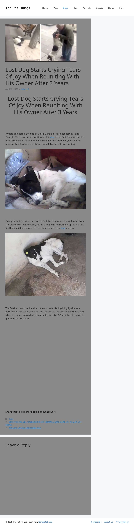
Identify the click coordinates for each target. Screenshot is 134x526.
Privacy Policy (122, 521)
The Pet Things (17, 8)
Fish (121, 7)
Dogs (65, 7)
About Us (108, 521)
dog (52, 137)
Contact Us (96, 521)
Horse (111, 7)
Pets (56, 7)
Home (45, 7)
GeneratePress (45, 521)
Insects (99, 7)
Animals (87, 7)
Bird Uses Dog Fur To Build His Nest (25, 427)
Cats (75, 7)
